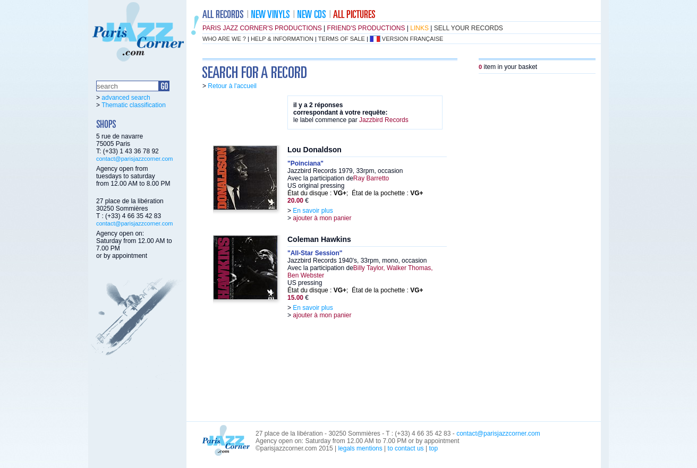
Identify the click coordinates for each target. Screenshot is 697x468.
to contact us (406, 448)
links (419, 28)
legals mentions (360, 448)
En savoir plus (313, 210)
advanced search (125, 97)
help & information (282, 39)
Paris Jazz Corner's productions (262, 28)
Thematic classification (133, 105)
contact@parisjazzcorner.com (134, 158)
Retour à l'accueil (232, 86)
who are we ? (224, 39)
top (433, 448)
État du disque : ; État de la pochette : (355, 193)
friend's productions (366, 28)
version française (413, 39)
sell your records (468, 28)
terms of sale (341, 39)
